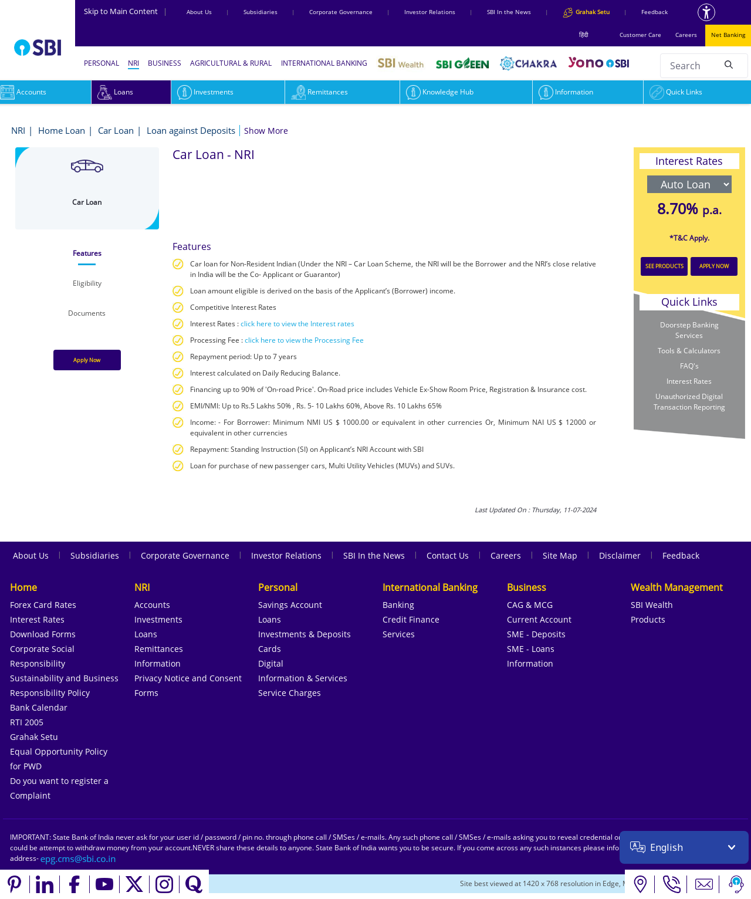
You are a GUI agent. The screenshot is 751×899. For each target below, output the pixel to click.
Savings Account (290, 604)
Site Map (560, 555)
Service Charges (289, 692)
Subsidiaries (260, 12)
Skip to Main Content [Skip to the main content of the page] (125, 11)
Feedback (654, 12)
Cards (269, 648)
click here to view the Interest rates (297, 324)
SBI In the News (509, 12)
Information (566, 92)
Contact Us (448, 555)
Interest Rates (689, 381)
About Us (199, 12)
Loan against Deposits (191, 130)
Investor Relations (429, 12)
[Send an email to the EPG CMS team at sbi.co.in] (78, 858)
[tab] (87, 253)
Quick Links (675, 92)
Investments (205, 92)
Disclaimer (620, 555)
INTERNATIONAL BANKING (324, 63)
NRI (133, 63)
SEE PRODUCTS (664, 266)
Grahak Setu (34, 736)
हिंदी (583, 35)
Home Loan (61, 130)
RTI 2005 (26, 722)
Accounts (152, 604)
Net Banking (728, 35)
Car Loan (116, 130)
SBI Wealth (652, 604)
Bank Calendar (38, 707)
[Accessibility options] (706, 12)
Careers (686, 35)
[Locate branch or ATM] (640, 884)
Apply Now (86, 360)
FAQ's (689, 366)
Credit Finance (411, 619)
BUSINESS (164, 63)
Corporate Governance (341, 12)
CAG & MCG (530, 604)
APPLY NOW (714, 266)
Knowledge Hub (439, 92)
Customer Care (640, 35)
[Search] (728, 64)
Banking (398, 604)
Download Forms (43, 634)
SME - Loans (530, 648)
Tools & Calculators (689, 351)
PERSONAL (101, 63)
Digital (270, 663)
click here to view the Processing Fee (304, 340)
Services (399, 634)
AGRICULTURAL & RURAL (231, 63)
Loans (115, 92)
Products (648, 619)
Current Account (539, 619)
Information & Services (302, 678)
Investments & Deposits (304, 634)
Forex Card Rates (43, 604)
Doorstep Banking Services (689, 330)
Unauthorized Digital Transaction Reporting (689, 401)
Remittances (319, 92)
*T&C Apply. (689, 238)
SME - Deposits (536, 634)
